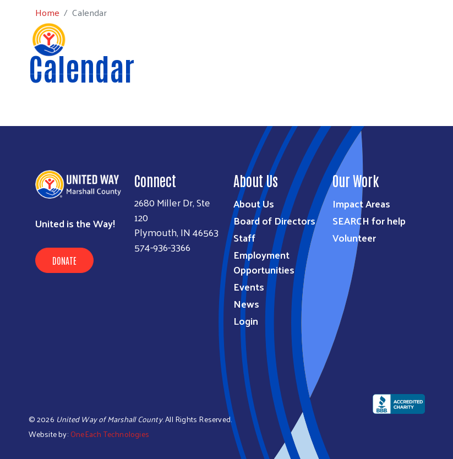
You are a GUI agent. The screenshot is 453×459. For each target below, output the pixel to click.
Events (248, 286)
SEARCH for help (369, 220)
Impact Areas (361, 203)
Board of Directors (274, 220)
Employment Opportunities (263, 262)
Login (245, 320)
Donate (64, 260)
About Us (253, 203)
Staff (244, 237)
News (246, 303)
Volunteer (354, 237)
